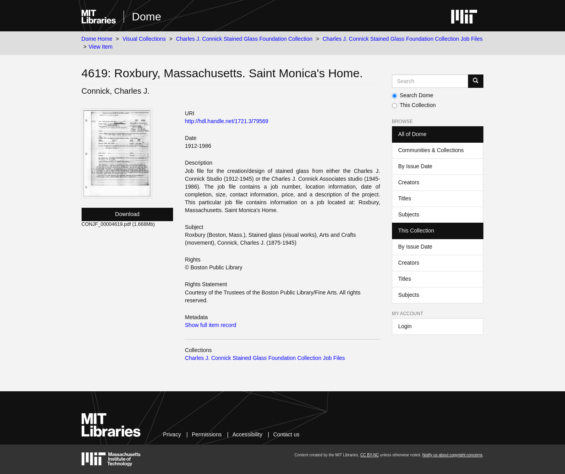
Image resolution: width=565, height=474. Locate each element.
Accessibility (247, 434)
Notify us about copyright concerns (452, 455)
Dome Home (97, 39)
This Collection (414, 105)
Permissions (207, 434)
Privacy (172, 434)
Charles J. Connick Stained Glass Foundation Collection (244, 39)
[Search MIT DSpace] (430, 81)
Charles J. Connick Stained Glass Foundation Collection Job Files (403, 39)
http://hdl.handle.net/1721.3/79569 (226, 121)
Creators (408, 182)
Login (405, 326)
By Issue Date (415, 166)
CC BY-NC (369, 455)
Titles (404, 198)
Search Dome (413, 95)
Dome (146, 17)
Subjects (408, 214)
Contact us (286, 434)
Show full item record (210, 325)
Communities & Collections (431, 150)
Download (127, 214)
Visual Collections (144, 39)
